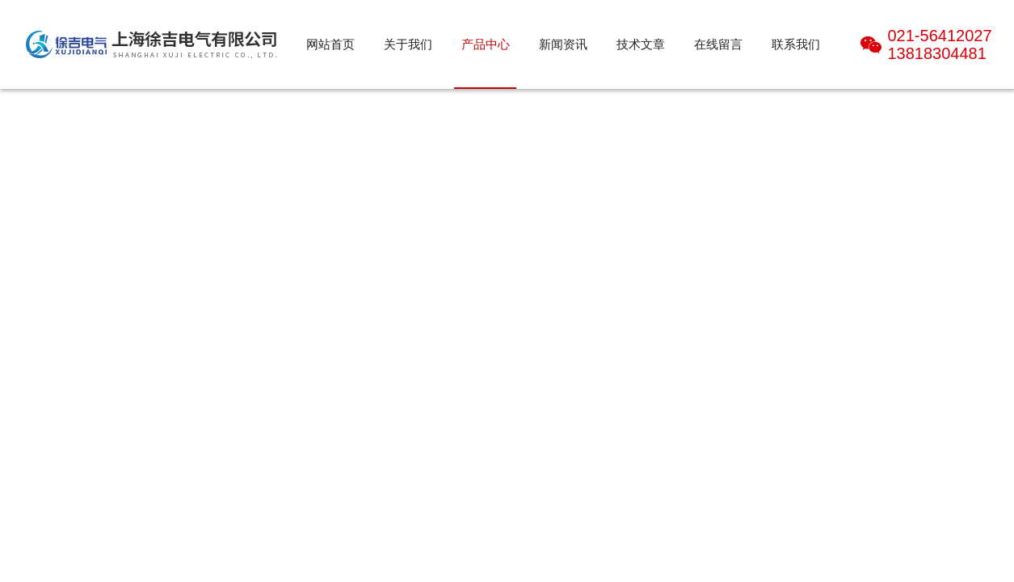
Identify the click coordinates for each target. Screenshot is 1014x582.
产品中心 (485, 44)
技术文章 (640, 44)
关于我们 (408, 44)
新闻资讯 (563, 44)
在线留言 (718, 44)
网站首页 (330, 44)
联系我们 (796, 44)
